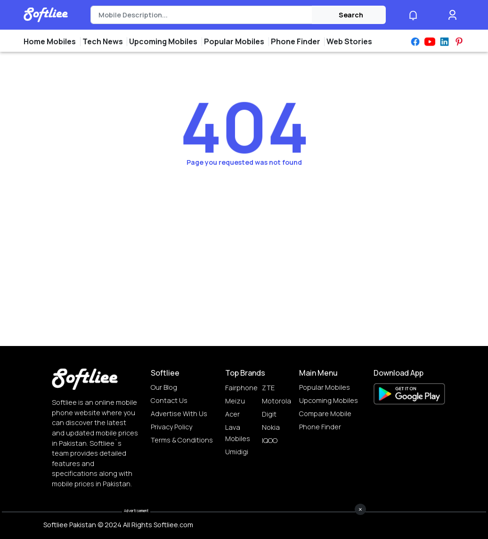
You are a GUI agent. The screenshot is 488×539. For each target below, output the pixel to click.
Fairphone (241, 387)
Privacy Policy (171, 426)
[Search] (201, 15)
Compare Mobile (325, 413)
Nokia (271, 427)
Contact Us (169, 400)
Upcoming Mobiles (328, 400)
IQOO (269, 440)
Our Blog (164, 387)
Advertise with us (179, 413)
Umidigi (236, 451)
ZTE (268, 387)
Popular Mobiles (324, 387)
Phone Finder (320, 426)
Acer (232, 414)
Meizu (235, 400)
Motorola (276, 400)
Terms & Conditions (182, 439)
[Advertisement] (244, 518)
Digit (269, 414)
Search (351, 14)
